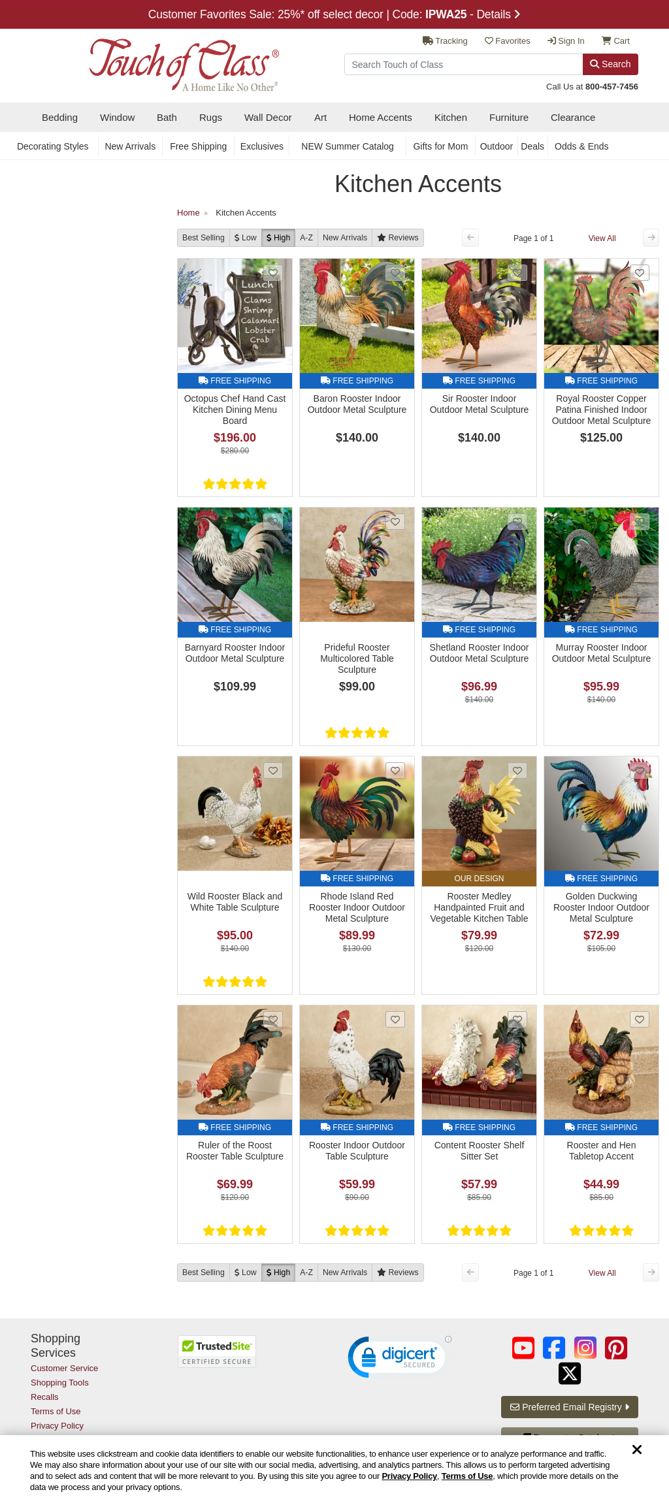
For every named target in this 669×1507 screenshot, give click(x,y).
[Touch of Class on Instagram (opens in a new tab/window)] (585, 1348)
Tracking (445, 41)
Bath (167, 117)
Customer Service (64, 1368)
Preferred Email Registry (569, 1407)
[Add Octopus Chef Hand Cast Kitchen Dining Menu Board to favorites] (273, 273)
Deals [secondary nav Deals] (532, 146)
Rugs (210, 117)
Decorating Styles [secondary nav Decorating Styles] (53, 146)
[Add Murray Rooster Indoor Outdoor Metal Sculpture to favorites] (639, 521)
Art (320, 117)
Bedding (60, 117)
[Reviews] (398, 237)
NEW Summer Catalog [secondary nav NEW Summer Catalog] (347, 146)
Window (117, 117)
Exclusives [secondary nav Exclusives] (262, 146)
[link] (400, 1360)
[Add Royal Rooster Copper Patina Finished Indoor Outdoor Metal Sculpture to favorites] (639, 273)
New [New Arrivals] (345, 237)
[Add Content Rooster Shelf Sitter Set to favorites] (517, 1019)
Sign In (566, 41)
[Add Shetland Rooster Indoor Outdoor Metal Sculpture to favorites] (517, 521)
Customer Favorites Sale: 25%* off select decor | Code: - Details (334, 14)
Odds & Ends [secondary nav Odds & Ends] (582, 146)
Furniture (509, 117)
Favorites (507, 41)
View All (602, 238)
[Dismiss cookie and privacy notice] (637, 1450)
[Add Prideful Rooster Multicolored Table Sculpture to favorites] (395, 521)
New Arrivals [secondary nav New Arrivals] (130, 146)
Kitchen (450, 117)
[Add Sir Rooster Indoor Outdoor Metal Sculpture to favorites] (517, 273)
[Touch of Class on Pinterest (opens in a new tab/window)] (616, 1348)
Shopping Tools (60, 1382)
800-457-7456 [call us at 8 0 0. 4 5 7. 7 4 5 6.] (611, 86)
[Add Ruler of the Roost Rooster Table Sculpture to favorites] (273, 1019)
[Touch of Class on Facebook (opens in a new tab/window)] (554, 1348)
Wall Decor (268, 117)
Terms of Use (467, 1476)
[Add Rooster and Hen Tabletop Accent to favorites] (639, 1019)
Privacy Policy (409, 1476)
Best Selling (203, 237)
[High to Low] (278, 237)
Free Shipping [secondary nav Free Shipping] (198, 146)
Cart (616, 41)
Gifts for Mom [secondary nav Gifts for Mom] (440, 146)
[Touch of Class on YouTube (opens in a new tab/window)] (523, 1348)
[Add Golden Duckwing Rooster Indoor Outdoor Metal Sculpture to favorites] (639, 770)
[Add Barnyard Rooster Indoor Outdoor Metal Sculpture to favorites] (273, 521)
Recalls (45, 1397)
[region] (334, 1471)
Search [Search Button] (610, 64)
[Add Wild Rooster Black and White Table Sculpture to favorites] (273, 770)
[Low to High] (245, 237)
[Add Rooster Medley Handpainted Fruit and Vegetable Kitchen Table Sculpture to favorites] (517, 770)
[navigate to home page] (155, 61)
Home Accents (380, 117)
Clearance (573, 117)
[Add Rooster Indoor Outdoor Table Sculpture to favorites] (395, 1019)
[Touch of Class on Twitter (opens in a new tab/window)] (570, 1373)
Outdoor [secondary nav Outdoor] (497, 146)
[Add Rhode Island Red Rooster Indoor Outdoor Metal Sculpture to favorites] (395, 770)
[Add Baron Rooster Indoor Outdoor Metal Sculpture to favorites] (395, 273)
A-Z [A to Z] (306, 237)
